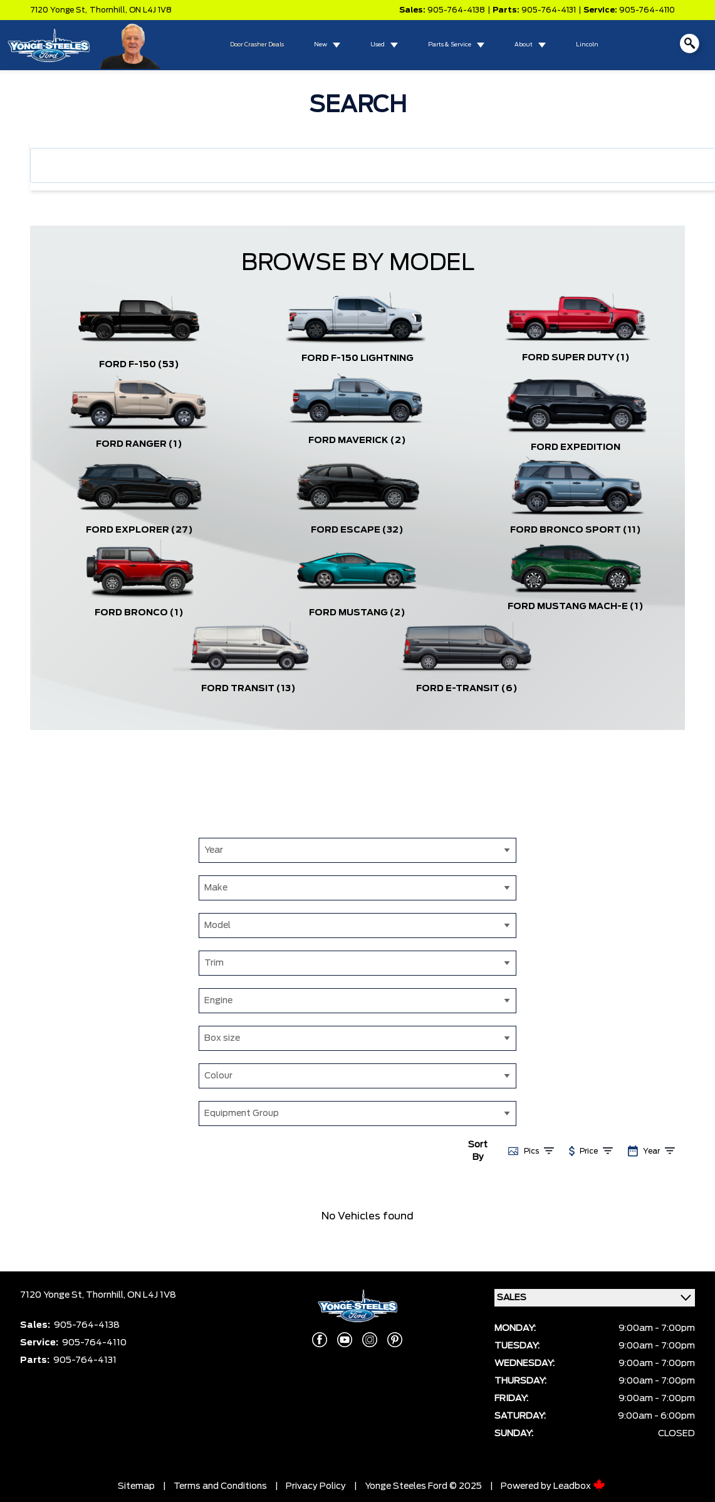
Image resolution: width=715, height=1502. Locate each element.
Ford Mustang (357, 612)
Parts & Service (449, 45)
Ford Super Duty (576, 357)
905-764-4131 (548, 10)
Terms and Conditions (220, 1486)
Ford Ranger (139, 444)
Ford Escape (357, 530)
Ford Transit (248, 688)
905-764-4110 (647, 10)
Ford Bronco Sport (575, 530)
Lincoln (587, 45)
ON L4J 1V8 (150, 10)
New (320, 45)
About (523, 45)
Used (377, 45)
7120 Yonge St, (58, 10)
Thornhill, (109, 10)
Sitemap (136, 1486)
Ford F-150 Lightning (357, 358)
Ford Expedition (575, 447)
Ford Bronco (139, 612)
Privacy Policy (316, 1486)
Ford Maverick (357, 440)
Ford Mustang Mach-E (576, 606)
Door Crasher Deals (257, 45)
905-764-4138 (456, 10)
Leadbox (579, 1486)
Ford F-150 (139, 364)
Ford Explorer (139, 530)
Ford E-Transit (467, 688)
